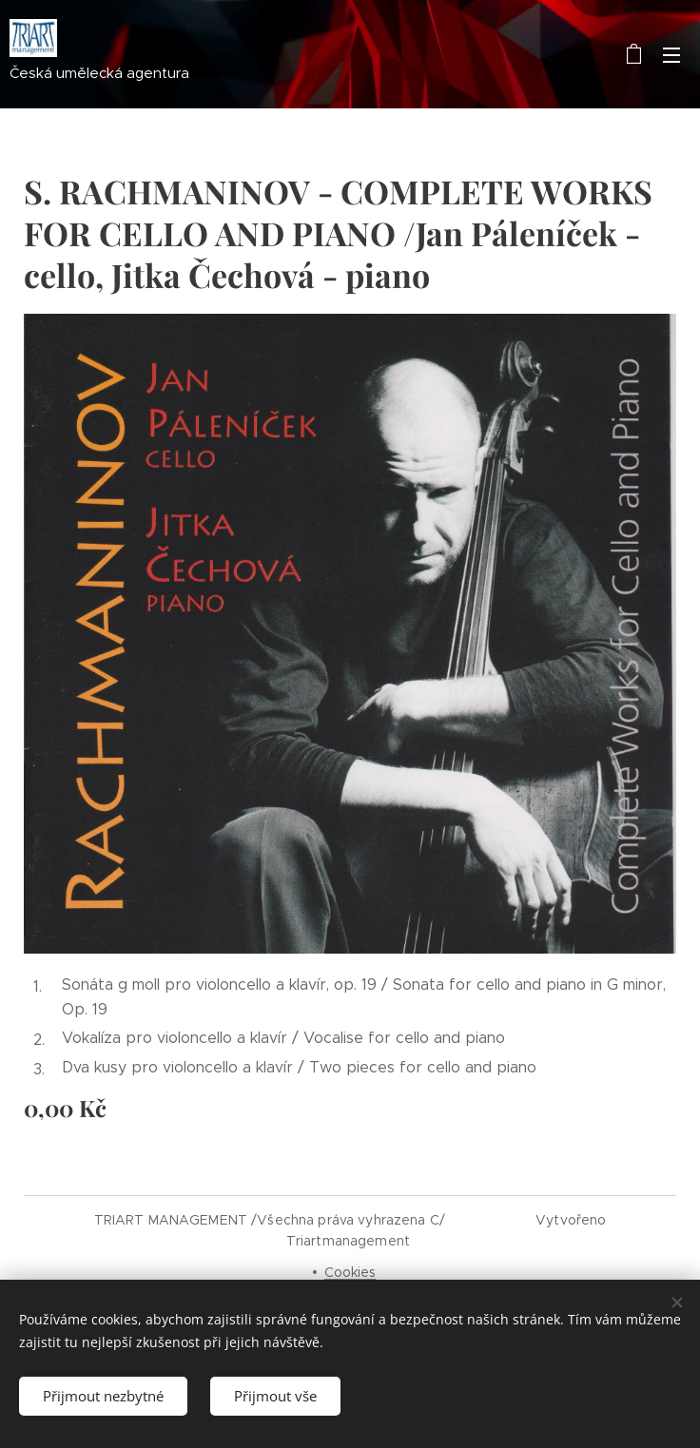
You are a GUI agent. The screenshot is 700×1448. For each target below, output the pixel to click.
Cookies (350, 1272)
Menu (671, 55)
